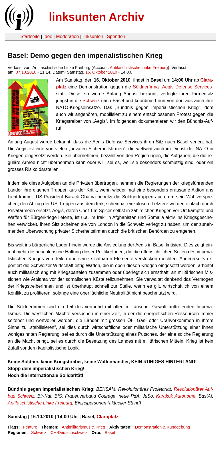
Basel (110, 432)
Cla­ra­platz (107, 416)
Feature (30, 427)
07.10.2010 (26, 72)
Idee (47, 36)
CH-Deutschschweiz (69, 432)
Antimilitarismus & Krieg (83, 427)
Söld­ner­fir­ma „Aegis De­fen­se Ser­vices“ (173, 86)
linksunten (93, 36)
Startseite (30, 36)
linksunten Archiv (96, 17)
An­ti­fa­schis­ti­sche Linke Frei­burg (40, 402)
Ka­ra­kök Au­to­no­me (176, 396)
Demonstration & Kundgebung (162, 427)
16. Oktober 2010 (101, 72)
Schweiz (91, 100)
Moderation (67, 36)
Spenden (116, 36)
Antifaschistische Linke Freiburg (139, 67)
